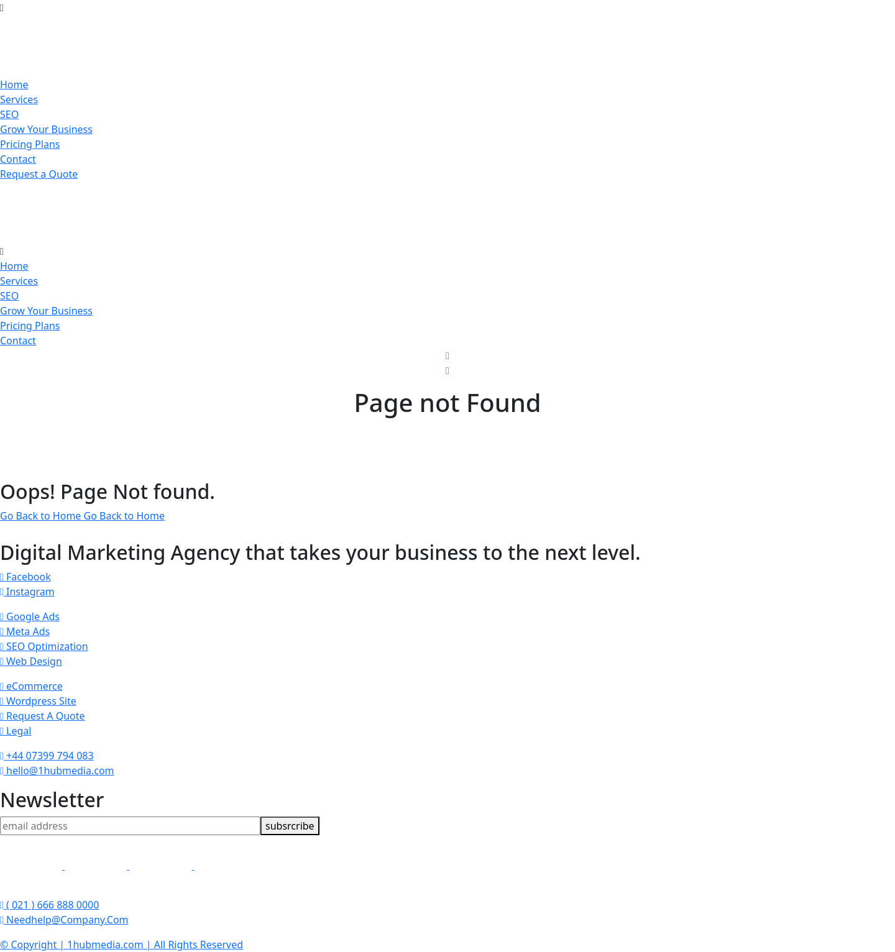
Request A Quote (42, 716)
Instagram (27, 591)
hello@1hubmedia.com (57, 770)
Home (14, 84)
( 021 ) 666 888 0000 (49, 905)
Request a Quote (39, 174)
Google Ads (30, 616)
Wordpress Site (38, 701)
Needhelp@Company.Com (64, 920)
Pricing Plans (30, 144)
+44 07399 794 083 (47, 755)
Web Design (31, 661)
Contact (18, 159)
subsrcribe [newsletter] (289, 826)
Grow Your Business (46, 129)
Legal (15, 731)
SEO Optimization (44, 646)
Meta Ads (25, 631)
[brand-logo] (447, 212)
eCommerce (31, 686)
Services (19, 99)
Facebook (25, 577)
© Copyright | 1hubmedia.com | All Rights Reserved (121, 944)
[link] (32, 865)
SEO (9, 114)
